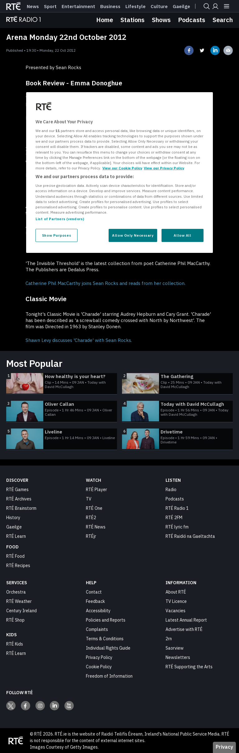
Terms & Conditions (105, 639)
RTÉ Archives (18, 499)
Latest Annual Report (186, 620)
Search (223, 20)
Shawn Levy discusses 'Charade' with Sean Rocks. (79, 340)
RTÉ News (95, 527)
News (33, 6)
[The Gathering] (177, 383)
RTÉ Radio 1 (177, 508)
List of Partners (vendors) (59, 218)
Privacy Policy (99, 657)
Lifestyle (135, 6)
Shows (161, 20)
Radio (171, 489)
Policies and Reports (105, 620)
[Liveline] (61, 439)
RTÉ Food (15, 556)
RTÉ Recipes (18, 565)
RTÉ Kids (14, 644)
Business (110, 6)
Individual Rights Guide (108, 648)
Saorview (175, 648)
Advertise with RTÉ (184, 629)
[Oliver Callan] (61, 411)
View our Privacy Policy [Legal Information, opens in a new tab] (164, 168)
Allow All (182, 235)
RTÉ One (94, 508)
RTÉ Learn (16, 536)
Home (104, 20)
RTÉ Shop (15, 620)
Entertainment (78, 6)
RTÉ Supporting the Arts (189, 667)
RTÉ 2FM (174, 517)
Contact (94, 592)
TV (88, 499)
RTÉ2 (91, 517)
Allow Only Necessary (132, 235)
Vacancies (175, 610)
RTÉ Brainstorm (21, 508)
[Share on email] (228, 50)
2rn (169, 639)
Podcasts (191, 20)
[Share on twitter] (202, 50)
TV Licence (176, 601)
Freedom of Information (109, 676)
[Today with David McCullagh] (177, 411)
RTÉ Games (17, 489)
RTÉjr (91, 536)
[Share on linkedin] (215, 50)
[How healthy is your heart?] (61, 383)
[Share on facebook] (189, 50)
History (13, 517)
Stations (132, 20)
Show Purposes (56, 235)
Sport (50, 6)
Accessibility (98, 610)
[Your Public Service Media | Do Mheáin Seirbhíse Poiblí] (15, 740)
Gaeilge (181, 6)
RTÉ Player (96, 489)
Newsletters (178, 657)
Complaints (97, 629)
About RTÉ (176, 592)
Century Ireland (21, 610)
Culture (159, 6)
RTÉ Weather (19, 601)
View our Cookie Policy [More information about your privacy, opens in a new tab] (122, 168)
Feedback (95, 601)
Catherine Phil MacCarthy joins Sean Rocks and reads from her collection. (105, 283)
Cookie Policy (99, 667)
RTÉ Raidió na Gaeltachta (190, 536)
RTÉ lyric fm (177, 527)
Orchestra (16, 592)
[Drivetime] (177, 439)
